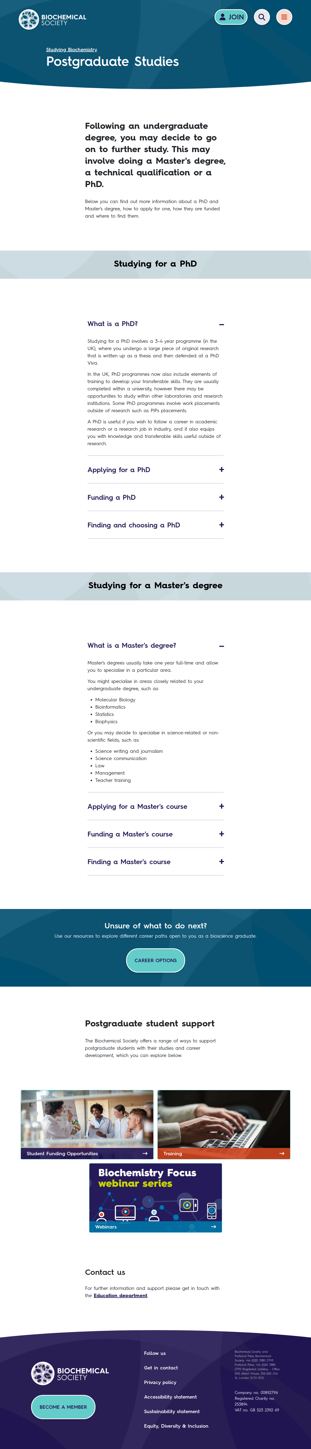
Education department (120, 1295)
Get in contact (161, 1368)
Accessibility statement (170, 1397)
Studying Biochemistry (71, 49)
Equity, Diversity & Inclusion (176, 1426)
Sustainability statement (172, 1411)
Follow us (155, 1353)
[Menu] (284, 17)
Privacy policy (160, 1382)
